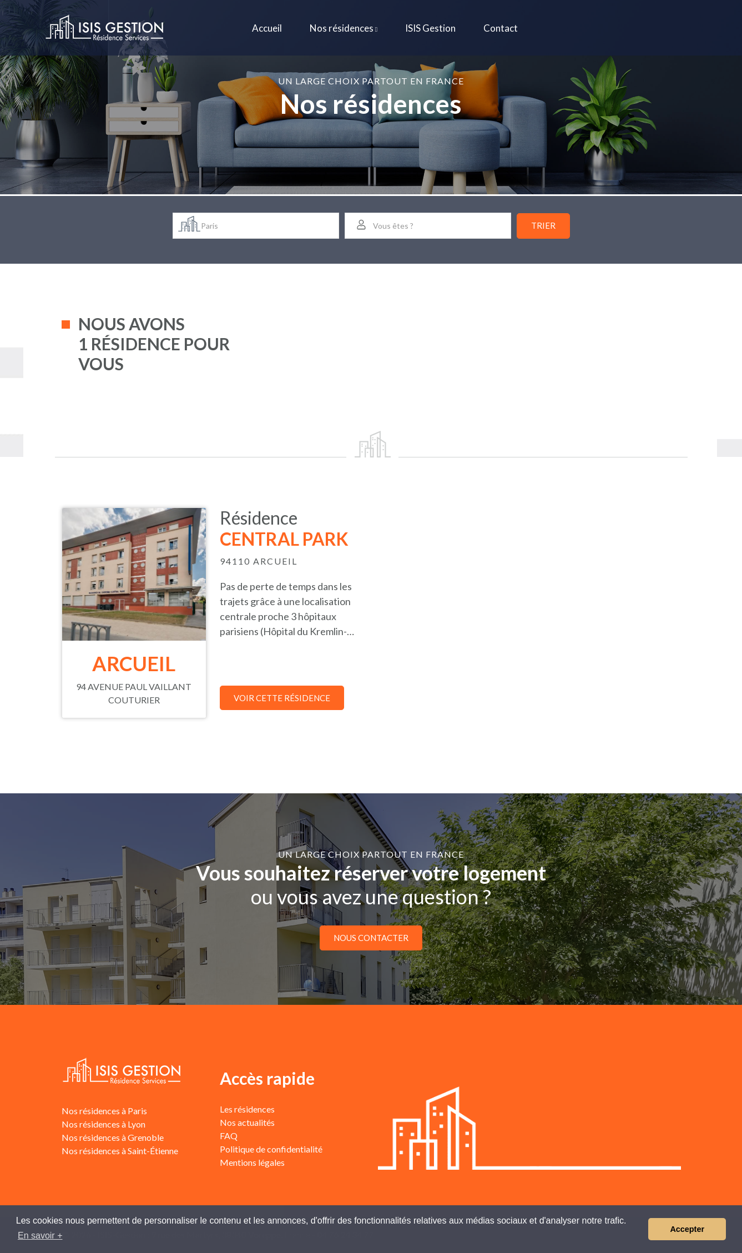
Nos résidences (343, 28)
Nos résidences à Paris (104, 1110)
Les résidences (247, 1109)
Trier (543, 225)
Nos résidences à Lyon (103, 1124)
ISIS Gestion (430, 28)
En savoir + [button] (40, 1235)
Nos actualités (247, 1122)
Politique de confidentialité (271, 1149)
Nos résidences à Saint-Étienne (120, 1150)
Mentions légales (252, 1162)
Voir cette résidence (282, 698)
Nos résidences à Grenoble (113, 1137)
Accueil (267, 28)
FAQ (229, 1135)
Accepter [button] (687, 1229)
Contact (500, 28)
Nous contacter (371, 938)
